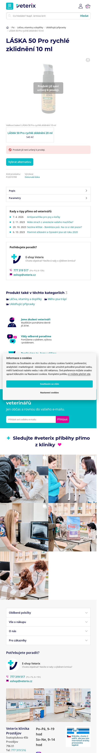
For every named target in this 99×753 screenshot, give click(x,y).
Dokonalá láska (32, 177)
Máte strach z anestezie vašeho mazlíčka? (51, 222)
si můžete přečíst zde (79, 374)
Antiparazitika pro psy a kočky (44, 217)
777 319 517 (19, 270)
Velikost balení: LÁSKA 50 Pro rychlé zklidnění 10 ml (31, 125)
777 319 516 (18, 750)
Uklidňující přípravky (56, 27)
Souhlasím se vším (49, 384)
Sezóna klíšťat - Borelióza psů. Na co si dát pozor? (55, 227)
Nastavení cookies (49, 392)
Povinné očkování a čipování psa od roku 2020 (53, 232)
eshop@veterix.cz (23, 275)
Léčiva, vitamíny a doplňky (30, 27)
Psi (13, 27)
